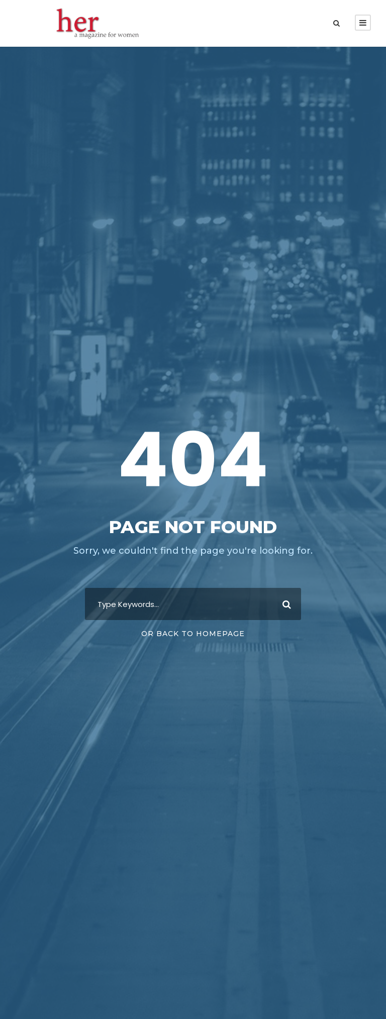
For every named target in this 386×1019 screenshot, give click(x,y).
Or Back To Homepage (193, 633)
